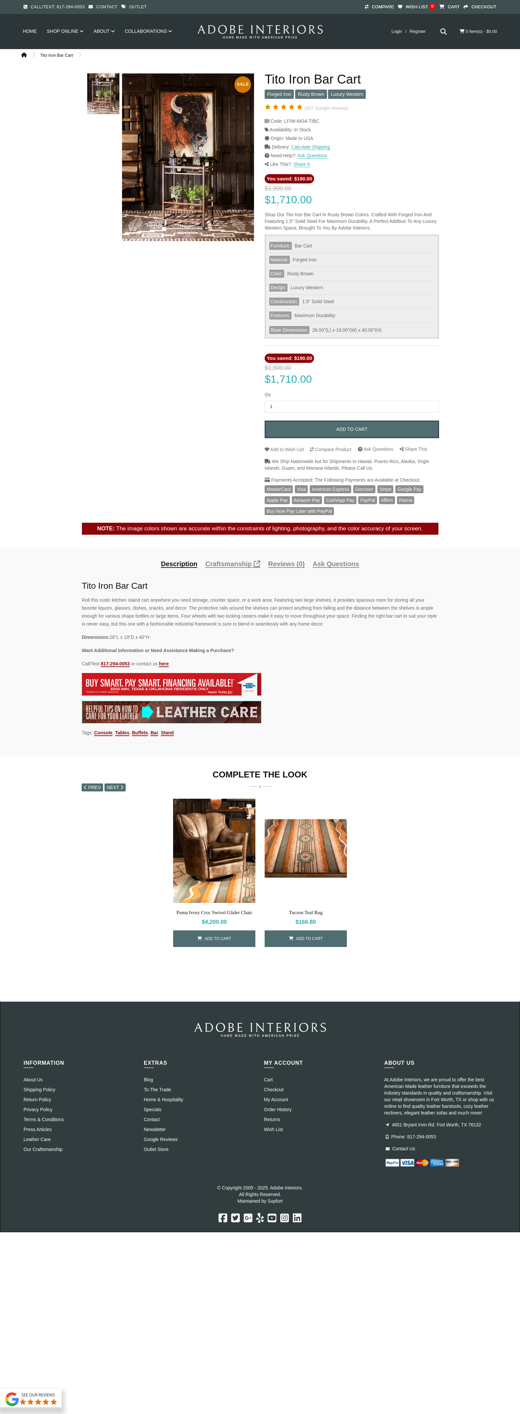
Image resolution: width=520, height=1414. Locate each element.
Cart (268, 1079)
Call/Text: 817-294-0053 (58, 6)
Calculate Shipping (310, 147)
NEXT (115, 787)
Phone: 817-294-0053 (411, 1136)
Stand (167, 732)
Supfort (275, 1201)
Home (30, 31)
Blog (148, 1079)
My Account (276, 1099)
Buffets (140, 732)
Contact (106, 6)
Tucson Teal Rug (305, 912)
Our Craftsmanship (43, 1149)
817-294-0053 (115, 663)
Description (179, 564)
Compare (331, 449)
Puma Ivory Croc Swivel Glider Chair (214, 912)
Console (103, 732)
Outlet (138, 6)
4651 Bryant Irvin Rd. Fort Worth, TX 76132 (433, 1124)
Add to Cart (351, 429)
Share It (301, 164)
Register (417, 31)
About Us (33, 1079)
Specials (153, 1109)
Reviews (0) (286, 564)
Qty (268, 394)
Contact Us (400, 1148)
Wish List (284, 449)
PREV (92, 787)
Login (396, 31)
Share (413, 449)
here (164, 663)
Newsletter (155, 1129)
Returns (272, 1119)
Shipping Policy (39, 1089)
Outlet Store (156, 1149)
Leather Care (37, 1139)
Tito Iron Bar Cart (56, 55)
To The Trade (157, 1089)
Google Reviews (161, 1139)
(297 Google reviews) (326, 108)
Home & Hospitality (163, 1099)
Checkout (274, 1089)
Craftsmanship (232, 564)
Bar (154, 732)
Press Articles (38, 1129)
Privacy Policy (38, 1109)
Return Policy (37, 1099)
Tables (122, 732)
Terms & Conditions (44, 1119)
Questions (375, 449)
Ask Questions (312, 155)
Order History (278, 1109)
